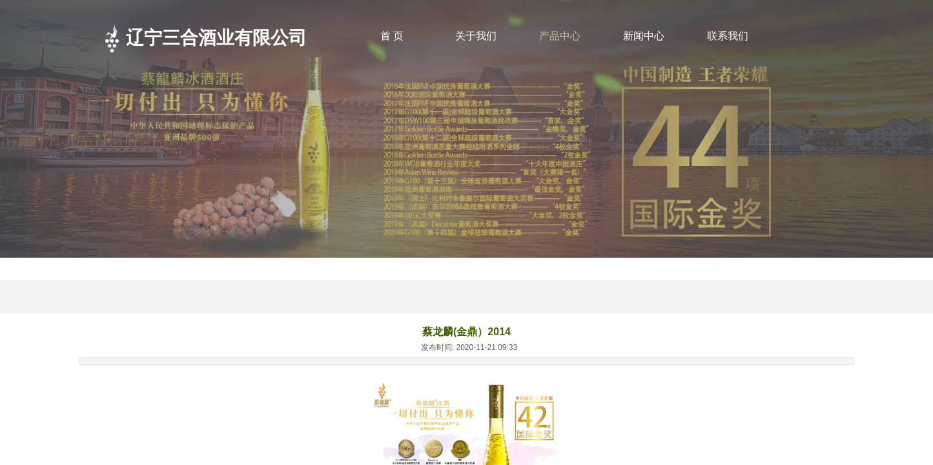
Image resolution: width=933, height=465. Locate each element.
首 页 (392, 35)
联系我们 (727, 35)
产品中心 (559, 35)
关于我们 (476, 35)
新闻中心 (643, 35)
